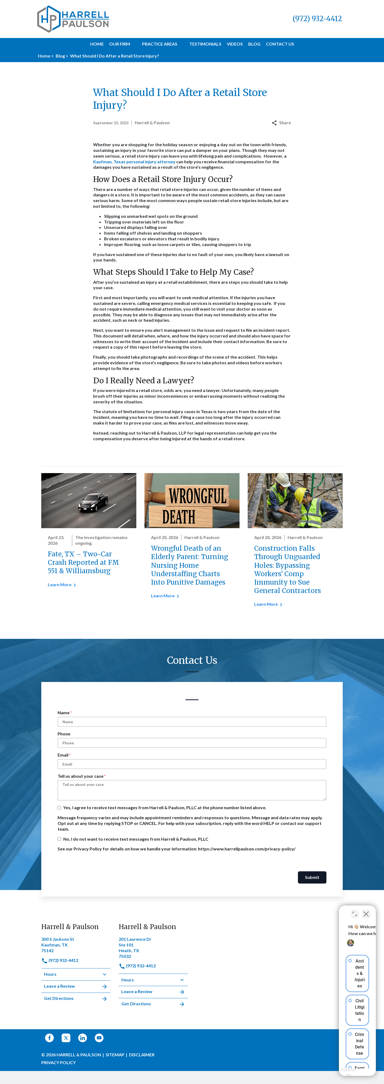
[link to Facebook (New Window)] (49, 1038)
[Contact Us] (280, 44)
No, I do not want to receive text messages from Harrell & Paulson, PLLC (135, 838)
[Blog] (254, 44)
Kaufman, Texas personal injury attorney (134, 161)
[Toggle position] (354, 910)
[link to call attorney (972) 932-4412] (317, 18)
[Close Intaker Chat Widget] (366, 910)
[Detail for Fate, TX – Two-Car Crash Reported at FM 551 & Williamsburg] (88, 534)
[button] (133, 44)
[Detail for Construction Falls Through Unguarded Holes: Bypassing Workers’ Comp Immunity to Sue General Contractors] (295, 543)
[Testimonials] (205, 44)
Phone (64, 733)
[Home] (97, 44)
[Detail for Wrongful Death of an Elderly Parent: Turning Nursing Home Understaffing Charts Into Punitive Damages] (192, 539)
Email (63, 754)
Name (64, 712)
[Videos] (235, 44)
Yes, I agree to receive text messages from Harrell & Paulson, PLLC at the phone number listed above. (164, 807)
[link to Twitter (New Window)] (66, 1038)
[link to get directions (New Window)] (76, 944)
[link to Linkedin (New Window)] (82, 1038)
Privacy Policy (58, 1062)
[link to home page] (73, 18)
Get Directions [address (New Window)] (76, 999)
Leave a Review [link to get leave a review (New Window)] (76, 986)
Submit (312, 877)
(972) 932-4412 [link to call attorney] (59, 960)
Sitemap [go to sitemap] (115, 1054)
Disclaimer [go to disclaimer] (142, 1054)
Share (281, 122)
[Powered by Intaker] (338, 1072)
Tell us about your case (80, 776)
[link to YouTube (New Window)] (99, 1038)
